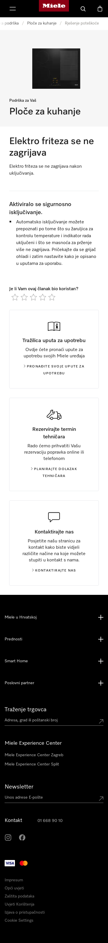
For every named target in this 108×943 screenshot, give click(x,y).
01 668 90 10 (49, 821)
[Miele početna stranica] (54, 8)
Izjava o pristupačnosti (25, 912)
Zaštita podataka (19, 896)
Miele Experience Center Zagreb (34, 755)
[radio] (15, 297)
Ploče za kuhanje (41, 23)
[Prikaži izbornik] (12, 8)
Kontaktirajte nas (54, 570)
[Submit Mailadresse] (101, 798)
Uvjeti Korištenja (19, 904)
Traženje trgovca (25, 709)
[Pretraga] (83, 8)
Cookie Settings (19, 921)
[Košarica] (99, 8)
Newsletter (19, 787)
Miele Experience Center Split (32, 764)
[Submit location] (101, 721)
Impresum (14, 880)
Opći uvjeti (14, 888)
